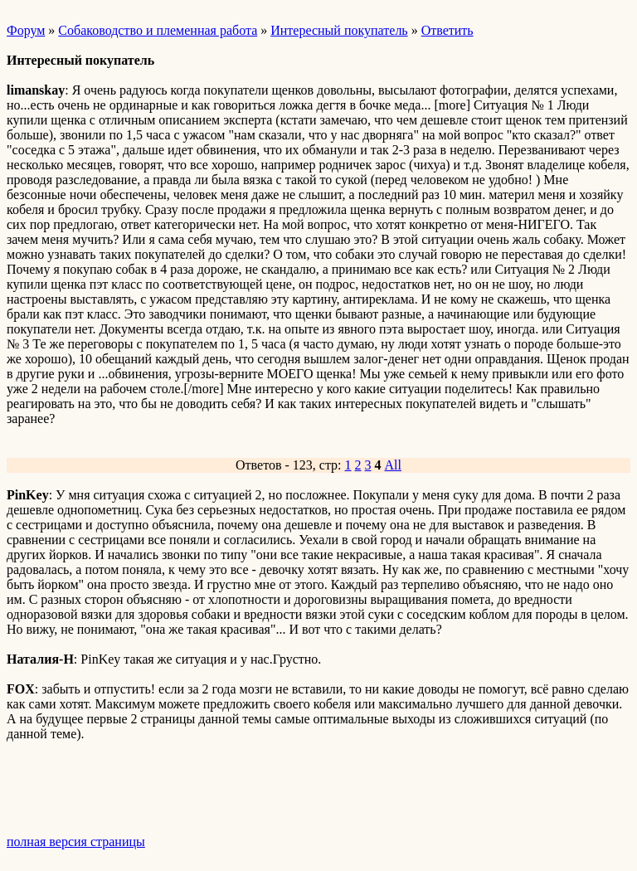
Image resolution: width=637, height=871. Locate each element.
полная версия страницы (76, 842)
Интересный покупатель (338, 30)
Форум (26, 30)
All (393, 465)
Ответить (447, 30)
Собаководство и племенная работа (157, 30)
